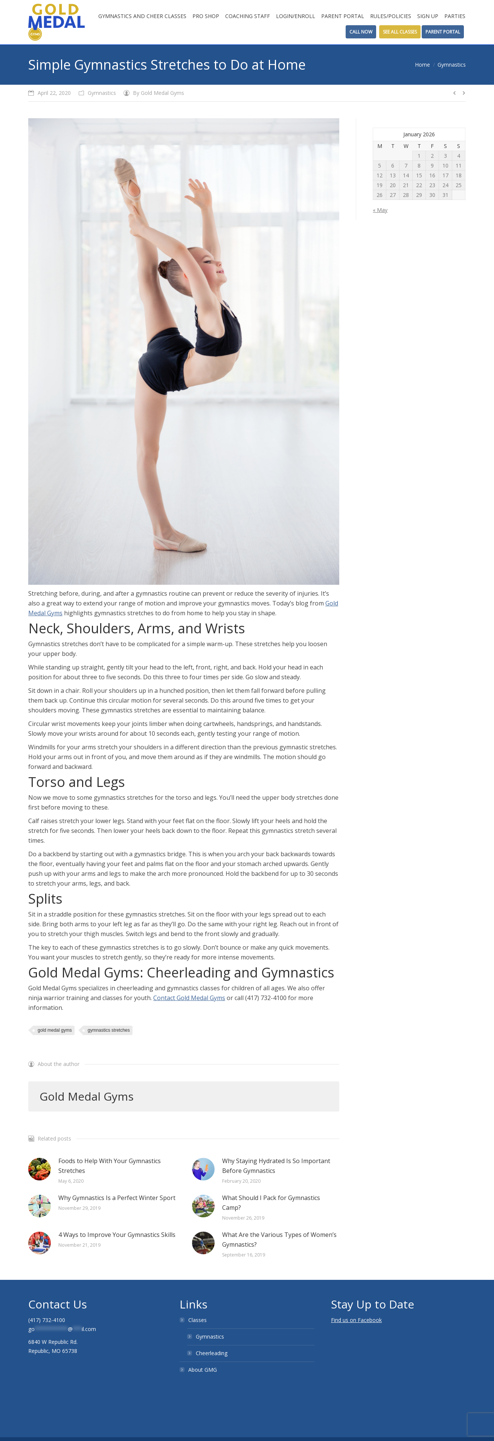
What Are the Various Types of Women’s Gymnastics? (279, 1240)
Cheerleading (211, 1353)
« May (380, 209)
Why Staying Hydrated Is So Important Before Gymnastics (276, 1166)
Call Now (360, 32)
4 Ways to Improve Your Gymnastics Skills (116, 1235)
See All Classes (400, 32)
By (158, 92)
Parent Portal (442, 32)
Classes (197, 1320)
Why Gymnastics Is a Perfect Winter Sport (116, 1198)
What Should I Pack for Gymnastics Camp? (271, 1203)
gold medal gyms (55, 1030)
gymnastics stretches (109, 1030)
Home (422, 64)
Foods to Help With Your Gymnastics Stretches (109, 1166)
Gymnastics (452, 64)
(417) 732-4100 (46, 1320)
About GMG (202, 1369)
